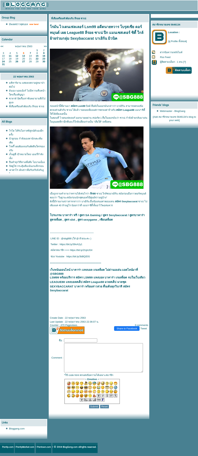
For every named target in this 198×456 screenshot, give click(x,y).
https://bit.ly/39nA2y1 (69, 244)
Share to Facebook (128, 325)
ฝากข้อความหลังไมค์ (171, 52)
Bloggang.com (17, 431)
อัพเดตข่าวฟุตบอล (18, 24)
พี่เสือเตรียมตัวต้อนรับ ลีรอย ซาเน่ (26, 106)
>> (45, 46)
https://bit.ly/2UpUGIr (80, 250)
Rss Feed (165, 57)
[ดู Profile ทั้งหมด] (177, 41)
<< (2, 46)
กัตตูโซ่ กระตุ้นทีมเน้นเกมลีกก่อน (26, 166)
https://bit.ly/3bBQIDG (76, 256)
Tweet (145, 325)
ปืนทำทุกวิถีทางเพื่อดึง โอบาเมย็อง (27, 162)
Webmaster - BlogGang (172, 111)
